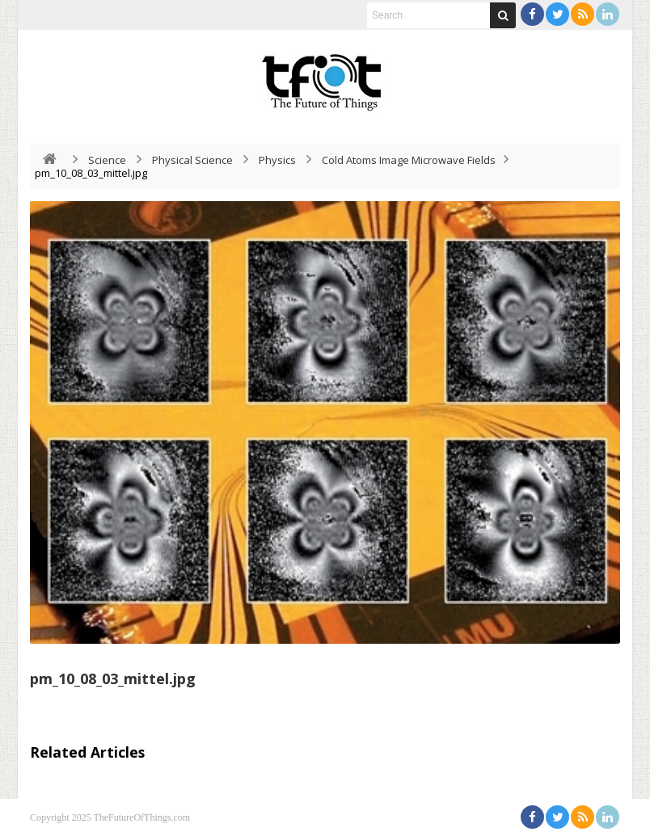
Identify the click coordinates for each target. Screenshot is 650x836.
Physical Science (192, 160)
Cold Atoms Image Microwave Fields (409, 160)
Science (107, 160)
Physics (277, 160)
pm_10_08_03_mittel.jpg (113, 678)
